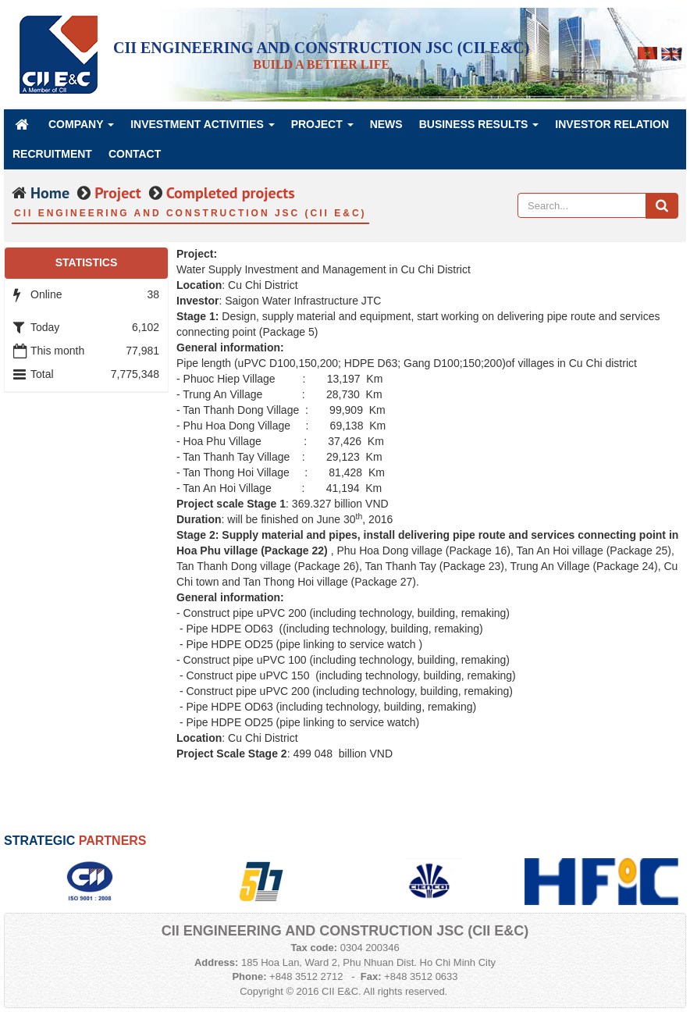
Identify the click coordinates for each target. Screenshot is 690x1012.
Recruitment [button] (52, 154)
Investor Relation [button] (612, 124)
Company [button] (81, 128)
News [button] (386, 124)
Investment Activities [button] (202, 128)
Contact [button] (134, 154)
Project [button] (322, 128)
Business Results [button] (479, 128)
